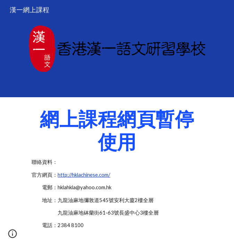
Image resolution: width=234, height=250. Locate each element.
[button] (12, 236)
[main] (117, 172)
